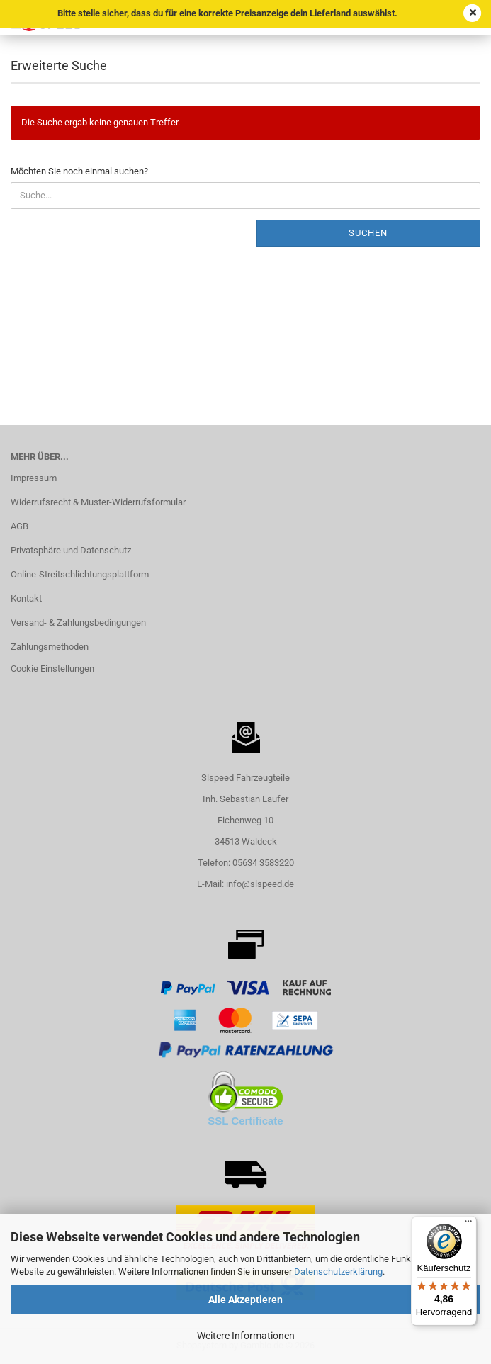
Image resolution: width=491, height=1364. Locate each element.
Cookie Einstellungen (52, 668)
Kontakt (26, 598)
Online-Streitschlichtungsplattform (80, 574)
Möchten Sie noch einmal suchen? (79, 171)
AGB (19, 526)
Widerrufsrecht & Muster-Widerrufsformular (98, 502)
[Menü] (468, 1224)
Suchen (368, 232)
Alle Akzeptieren (245, 1299)
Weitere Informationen (246, 1335)
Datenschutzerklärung (338, 1271)
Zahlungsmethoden (50, 646)
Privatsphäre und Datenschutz (71, 550)
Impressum (34, 478)
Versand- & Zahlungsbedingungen (78, 622)
